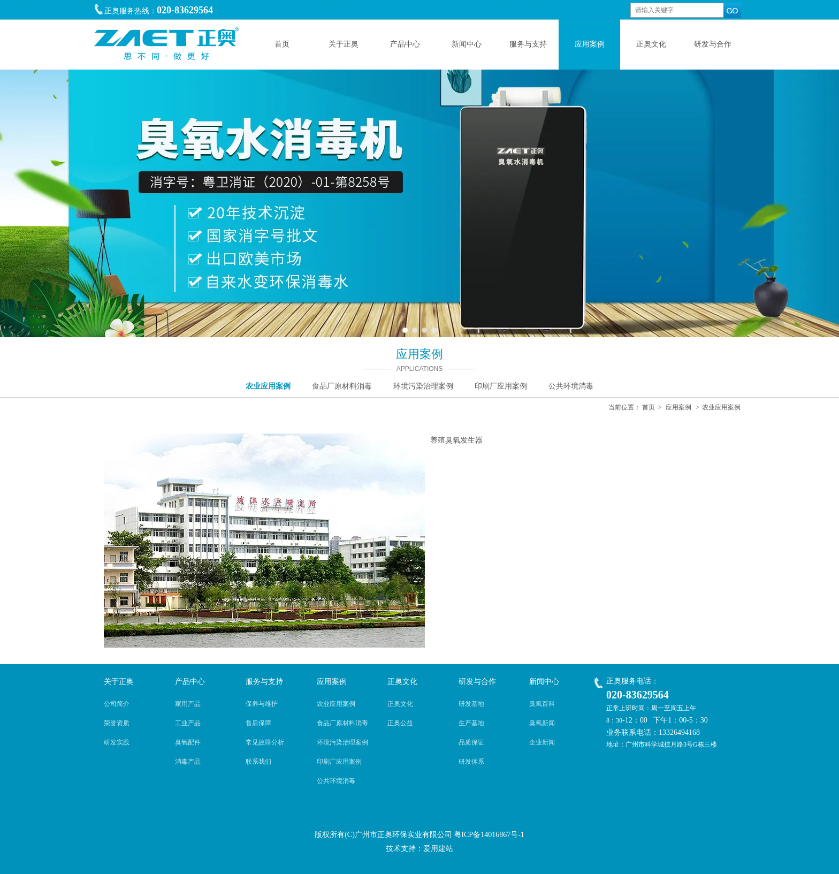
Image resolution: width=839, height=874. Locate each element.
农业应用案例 (721, 407)
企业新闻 (542, 742)
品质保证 (471, 742)
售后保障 (258, 723)
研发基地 (471, 704)
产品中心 (190, 682)
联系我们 (258, 761)
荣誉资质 (116, 723)
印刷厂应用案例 (339, 761)
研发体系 (471, 761)
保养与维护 (262, 704)
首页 (648, 407)
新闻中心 (544, 682)
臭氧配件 (188, 742)
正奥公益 (400, 723)
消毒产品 (188, 761)
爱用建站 (438, 849)
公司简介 (116, 704)
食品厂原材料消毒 (342, 723)
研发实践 (116, 742)
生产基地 (471, 723)
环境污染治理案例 (342, 742)
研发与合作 (477, 682)
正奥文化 (402, 682)
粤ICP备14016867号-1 (489, 835)
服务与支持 (264, 682)
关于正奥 (119, 682)
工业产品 (188, 723)
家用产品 (188, 704)
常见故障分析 (265, 742)
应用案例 (678, 407)
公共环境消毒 (336, 781)
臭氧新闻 (542, 723)
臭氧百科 (542, 704)
